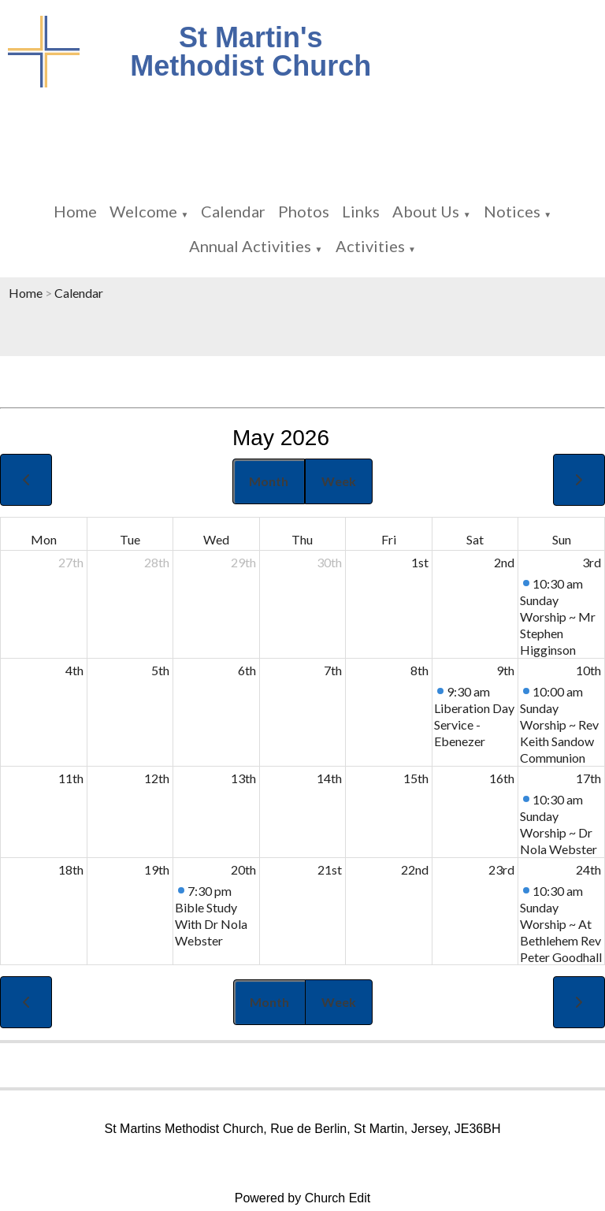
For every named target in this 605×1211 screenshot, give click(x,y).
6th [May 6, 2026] (247, 670)
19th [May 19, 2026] (156, 869)
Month (268, 481)
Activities (370, 245)
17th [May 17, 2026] (588, 778)
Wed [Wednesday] (216, 539)
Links (361, 211)
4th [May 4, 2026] (74, 670)
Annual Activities (250, 245)
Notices (512, 211)
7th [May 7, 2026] (333, 670)
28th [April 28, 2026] (156, 562)
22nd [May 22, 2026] (415, 869)
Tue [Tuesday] (130, 539)
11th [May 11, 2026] (71, 778)
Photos (303, 211)
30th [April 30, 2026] (329, 562)
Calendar (233, 211)
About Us (425, 211)
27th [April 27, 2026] (71, 562)
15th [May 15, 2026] (416, 778)
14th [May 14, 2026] (329, 778)
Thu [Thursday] (302, 539)
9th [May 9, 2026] (505, 670)
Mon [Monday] (44, 539)
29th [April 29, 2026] (243, 562)
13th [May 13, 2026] (243, 778)
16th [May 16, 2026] (501, 778)
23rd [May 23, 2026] (501, 869)
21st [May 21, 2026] (329, 869)
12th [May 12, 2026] (156, 778)
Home (75, 211)
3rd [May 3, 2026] (591, 562)
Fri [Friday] (388, 539)
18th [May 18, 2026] (71, 869)
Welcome (143, 211)
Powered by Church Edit (303, 1198)
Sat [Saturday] (475, 539)
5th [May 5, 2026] (160, 670)
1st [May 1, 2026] (420, 562)
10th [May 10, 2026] (588, 670)
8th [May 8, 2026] (419, 670)
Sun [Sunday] (561, 539)
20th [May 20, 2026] (243, 869)
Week (338, 481)
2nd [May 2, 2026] (504, 562)
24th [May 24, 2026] (588, 869)
